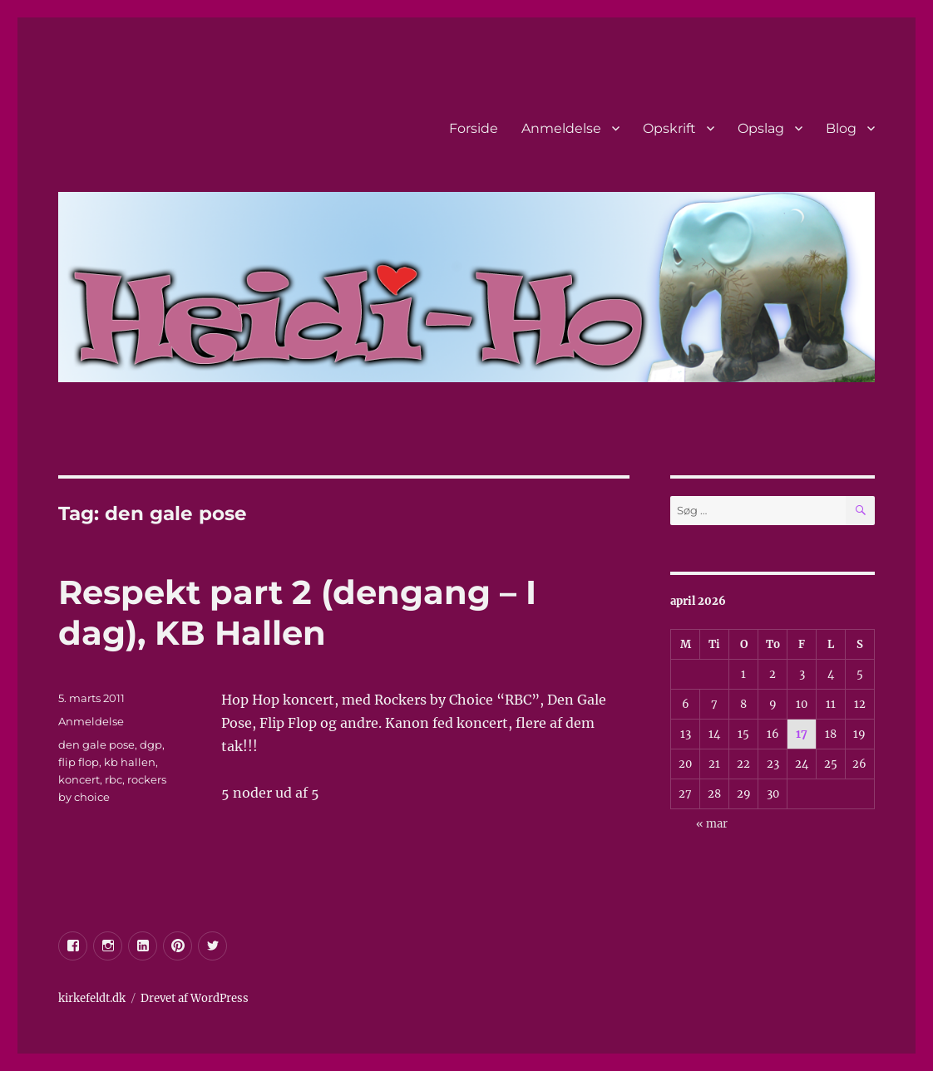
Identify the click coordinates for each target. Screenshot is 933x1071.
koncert (79, 779)
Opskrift (669, 128)
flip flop (78, 762)
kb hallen (130, 762)
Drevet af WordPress (195, 998)
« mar (712, 824)
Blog (841, 128)
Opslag (761, 128)
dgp (151, 744)
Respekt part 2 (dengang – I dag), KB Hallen (297, 612)
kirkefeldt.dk (92, 998)
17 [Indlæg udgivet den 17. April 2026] (801, 734)
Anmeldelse (561, 128)
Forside (473, 128)
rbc (113, 779)
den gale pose (96, 744)
